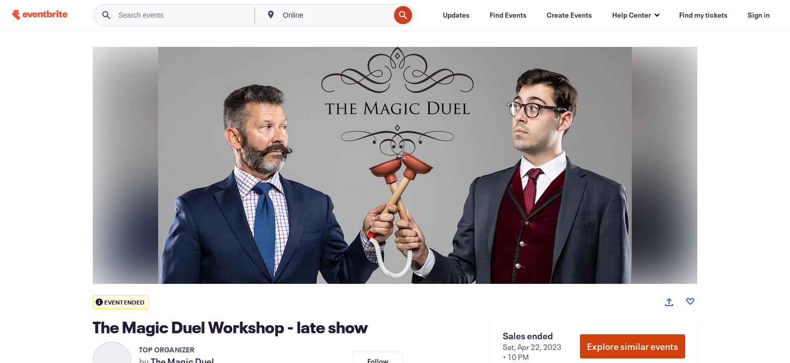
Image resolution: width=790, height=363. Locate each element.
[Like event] (690, 301)
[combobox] (335, 15)
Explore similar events (632, 346)
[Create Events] (569, 15)
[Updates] (456, 15)
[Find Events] (508, 15)
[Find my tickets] (703, 15)
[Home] (40, 15)
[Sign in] (759, 15)
